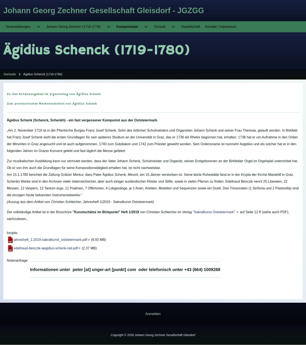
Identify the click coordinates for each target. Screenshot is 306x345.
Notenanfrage (17, 260)
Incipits (12, 233)
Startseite (9, 74)
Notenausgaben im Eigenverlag (43, 94)
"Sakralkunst (216, 212)
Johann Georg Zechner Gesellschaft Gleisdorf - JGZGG (103, 10)
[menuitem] (18, 26)
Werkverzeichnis (52, 104)
